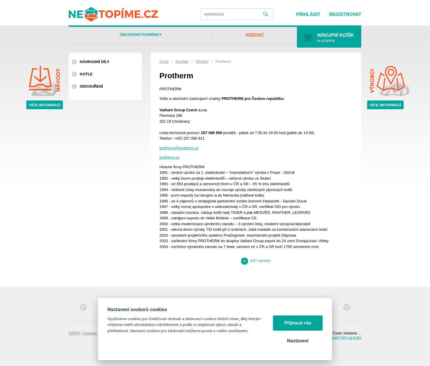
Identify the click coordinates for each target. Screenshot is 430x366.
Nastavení (297, 341)
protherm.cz (169, 157)
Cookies (90, 333)
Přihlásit (308, 14)
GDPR (74, 333)
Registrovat (345, 14)
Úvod (163, 61)
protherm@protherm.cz (179, 148)
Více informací (45, 105)
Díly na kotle (350, 337)
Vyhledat (265, 14)
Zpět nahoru (260, 261)
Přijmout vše (298, 323)
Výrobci (201, 61)
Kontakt (182, 61)
